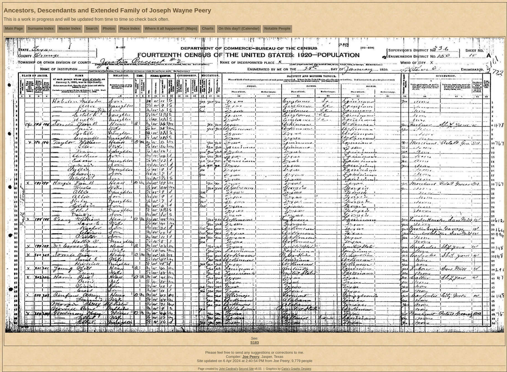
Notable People (277, 28)
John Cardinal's (228, 368)
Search (92, 28)
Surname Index (41, 28)
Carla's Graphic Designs (296, 368)
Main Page (14, 28)
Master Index (70, 28)
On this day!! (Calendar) (239, 28)
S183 (254, 342)
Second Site (246, 368)
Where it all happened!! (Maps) (171, 28)
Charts (207, 28)
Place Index (130, 28)
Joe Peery (250, 357)
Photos (109, 28)
